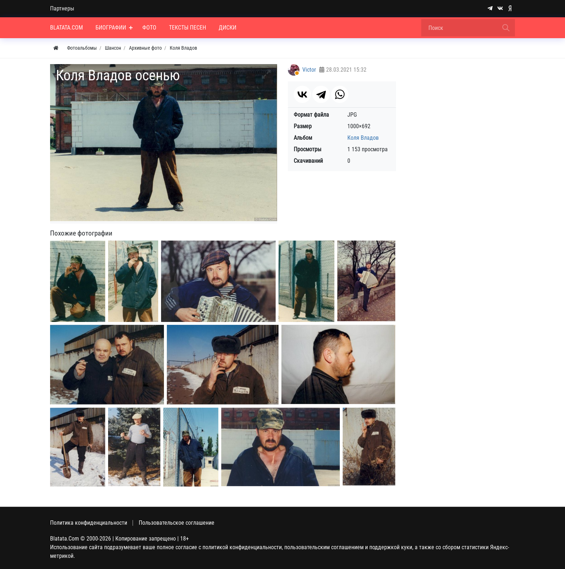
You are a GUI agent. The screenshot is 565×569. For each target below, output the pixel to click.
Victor (309, 69)
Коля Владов (363, 137)
